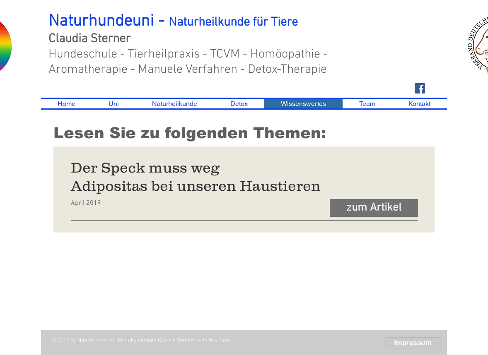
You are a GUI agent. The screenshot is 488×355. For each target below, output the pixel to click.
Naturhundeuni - (173, 21)
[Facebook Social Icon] (420, 88)
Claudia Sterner (89, 39)
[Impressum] (413, 342)
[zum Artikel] (374, 208)
